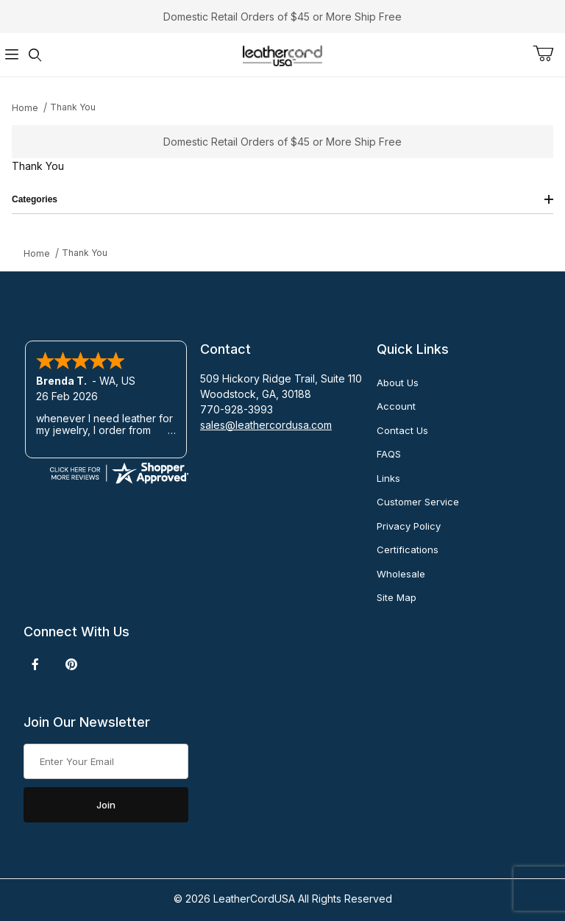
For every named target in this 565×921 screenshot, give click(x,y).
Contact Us (402, 430)
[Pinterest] (71, 664)
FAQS (389, 454)
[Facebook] (35, 664)
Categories (282, 199)
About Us (398, 382)
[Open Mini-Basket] (549, 53)
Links (388, 478)
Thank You (73, 107)
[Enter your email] (106, 761)
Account (396, 406)
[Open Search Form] (35, 55)
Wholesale (401, 574)
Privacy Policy (409, 526)
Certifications (407, 549)
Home (25, 107)
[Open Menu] (12, 55)
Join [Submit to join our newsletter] (106, 805)
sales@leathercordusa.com (266, 425)
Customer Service (418, 502)
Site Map (396, 597)
